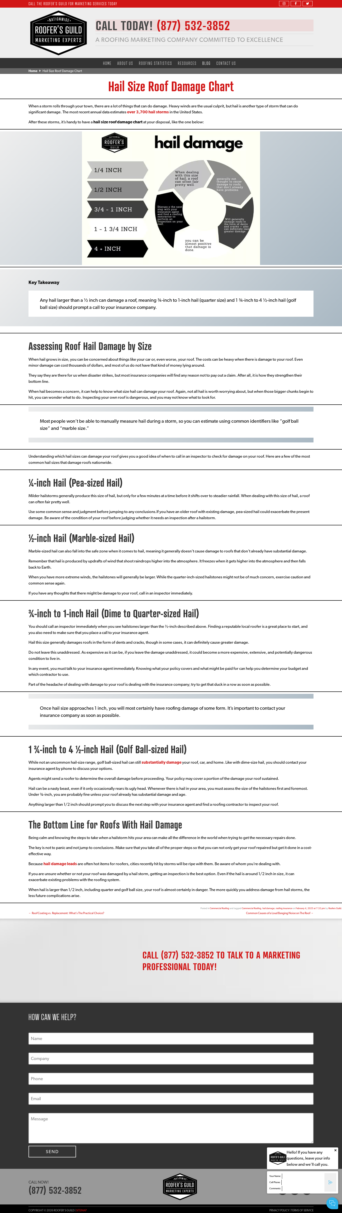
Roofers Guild (334, 908)
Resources (187, 63)
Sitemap (81, 1210)
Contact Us (226, 63)
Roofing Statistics (155, 63)
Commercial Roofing (219, 908)
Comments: (275, 1188)
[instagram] (284, 3)
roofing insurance (284, 908)
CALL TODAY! (165, 26)
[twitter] (308, 3)
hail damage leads (60, 863)
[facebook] (296, 3)
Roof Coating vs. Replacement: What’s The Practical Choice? (66, 913)
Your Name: (275, 1176)
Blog (206, 63)
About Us (125, 63)
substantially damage (161, 762)
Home (107, 63)
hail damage (268, 908)
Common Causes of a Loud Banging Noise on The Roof (280, 913)
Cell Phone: (274, 1182)
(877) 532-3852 (187, 955)
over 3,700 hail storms (148, 112)
